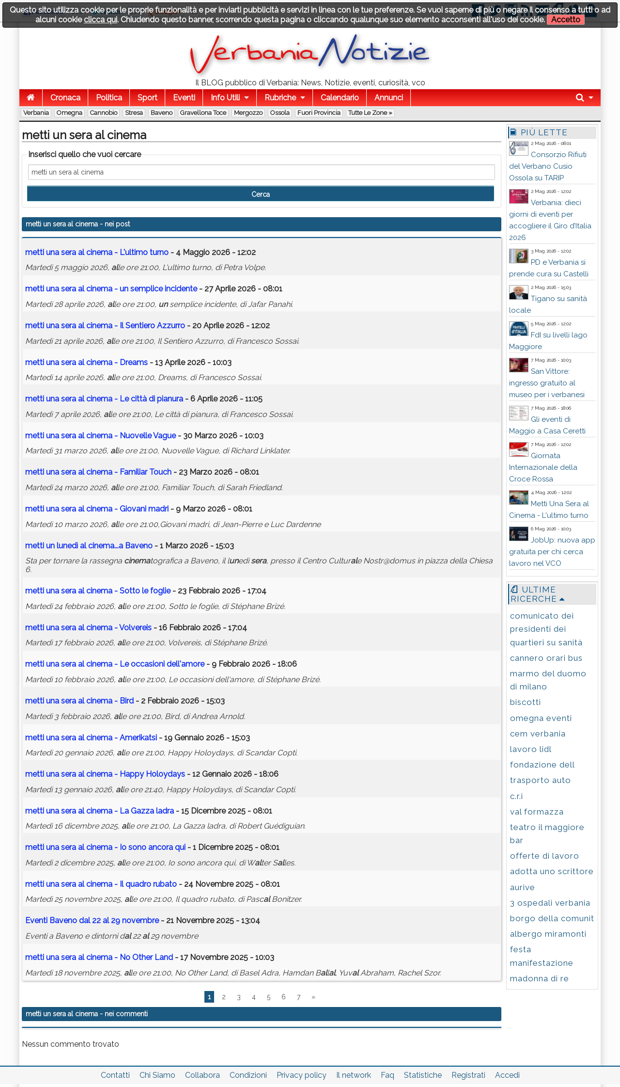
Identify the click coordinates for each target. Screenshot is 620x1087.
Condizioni (248, 1075)
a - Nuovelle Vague (100, 435)
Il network (353, 1075)
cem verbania (538, 733)
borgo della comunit (552, 918)
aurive (522, 887)
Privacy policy (301, 1075)
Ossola (280, 112)
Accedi (507, 1075)
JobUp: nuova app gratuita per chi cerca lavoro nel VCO (552, 552)
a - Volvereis (88, 627)
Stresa (134, 112)
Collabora (202, 1075)
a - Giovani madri (97, 508)
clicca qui (100, 19)
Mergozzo (248, 112)
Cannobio (103, 112)
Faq (387, 1075)
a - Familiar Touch (98, 472)
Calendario (340, 97)
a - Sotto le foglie (97, 590)
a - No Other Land (99, 957)
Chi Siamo (157, 1075)
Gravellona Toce (203, 112)
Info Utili (225, 97)
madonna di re (539, 978)
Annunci (388, 97)
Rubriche (280, 97)
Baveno (161, 112)
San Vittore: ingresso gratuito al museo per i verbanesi (547, 383)
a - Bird (79, 700)
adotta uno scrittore (552, 871)
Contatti (115, 1075)
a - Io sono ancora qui (105, 847)
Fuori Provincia (319, 112)
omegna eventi (541, 718)
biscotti (525, 702)
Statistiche (423, 1075)
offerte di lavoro (544, 856)
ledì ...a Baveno (89, 545)
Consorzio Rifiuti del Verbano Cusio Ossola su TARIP (548, 166)
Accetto (565, 19)
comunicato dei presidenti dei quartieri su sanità (546, 629)
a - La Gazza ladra (99, 810)
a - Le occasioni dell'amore (114, 664)
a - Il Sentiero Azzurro (105, 325)
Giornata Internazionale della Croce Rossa (543, 467)
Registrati (468, 1075)
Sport (147, 97)
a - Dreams (86, 362)
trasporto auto (540, 780)
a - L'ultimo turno (97, 252)
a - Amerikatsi (91, 737)
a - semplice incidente (111, 288)
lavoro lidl (531, 749)
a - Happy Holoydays (105, 774)
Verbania (36, 112)
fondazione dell (542, 764)
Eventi (184, 97)
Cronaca (65, 97)
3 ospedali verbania (550, 903)
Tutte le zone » (370, 112)
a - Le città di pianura (104, 398)
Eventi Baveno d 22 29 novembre (92, 920)
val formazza (537, 811)
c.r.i (516, 796)
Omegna (69, 112)
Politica (109, 97)
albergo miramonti (548, 934)
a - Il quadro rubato (101, 884)
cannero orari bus (546, 658)
